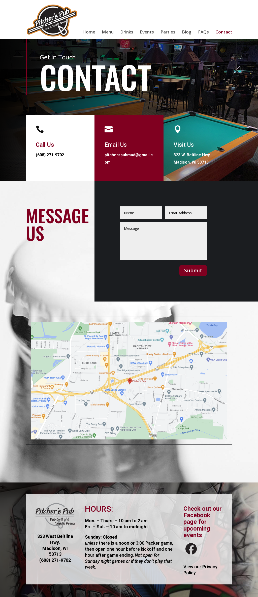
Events (147, 32)
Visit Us (184, 144)
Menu (108, 32)
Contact (223, 32)
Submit (193, 270)
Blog (186, 32)
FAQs (203, 32)
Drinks (126, 32)
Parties (167, 32)
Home (88, 32)
